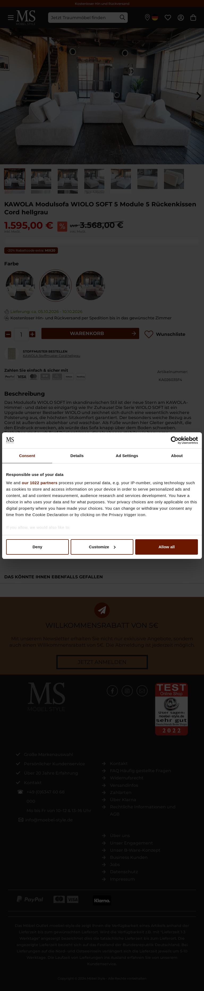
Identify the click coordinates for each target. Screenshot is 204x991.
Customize (102, 547)
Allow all (167, 547)
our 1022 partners (39, 482)
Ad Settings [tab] (127, 455)
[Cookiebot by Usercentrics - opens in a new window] (174, 440)
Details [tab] (77, 455)
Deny (37, 547)
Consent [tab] (27, 455)
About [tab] (177, 455)
